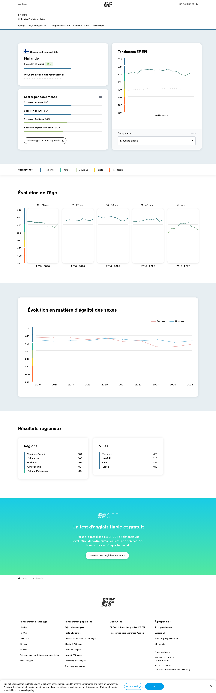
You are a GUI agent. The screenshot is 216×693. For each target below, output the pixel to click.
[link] (31, 16)
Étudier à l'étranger (74, 644)
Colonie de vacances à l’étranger (80, 638)
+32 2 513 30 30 (163, 665)
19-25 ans (24, 638)
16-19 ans (24, 633)
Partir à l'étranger (73, 633)
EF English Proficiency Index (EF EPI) (128, 627)
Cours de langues (73, 649)
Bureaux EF (160, 633)
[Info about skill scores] (100, 97)
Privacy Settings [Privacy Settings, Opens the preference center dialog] (133, 686)
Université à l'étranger (75, 660)
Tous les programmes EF (166, 638)
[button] (23, 4)
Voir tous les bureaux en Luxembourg (172, 669)
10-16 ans (24, 627)
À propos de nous (163, 627)
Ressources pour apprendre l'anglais (127, 633)
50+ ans (23, 649)
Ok (154, 686)
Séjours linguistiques (74, 627)
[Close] (211, 686)
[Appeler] (187, 4)
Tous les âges (26, 660)
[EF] (108, 4)
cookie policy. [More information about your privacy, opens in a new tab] (28, 690)
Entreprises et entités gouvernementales (39, 655)
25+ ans (23, 644)
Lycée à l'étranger (73, 655)
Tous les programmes (75, 666)
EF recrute (160, 644)
